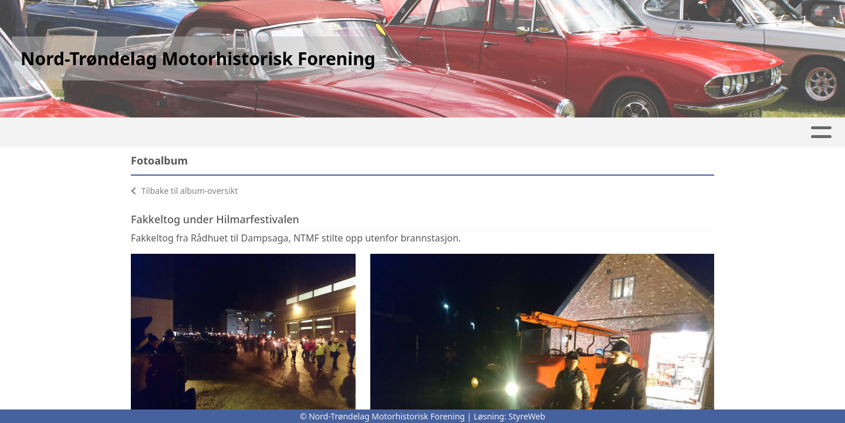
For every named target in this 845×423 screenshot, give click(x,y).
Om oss (579, 132)
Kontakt (649, 132)
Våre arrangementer (368, 132)
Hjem (105, 132)
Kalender (268, 132)
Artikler (156, 132)
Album (211, 132)
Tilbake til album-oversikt (184, 190)
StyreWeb (527, 416)
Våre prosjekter (491, 132)
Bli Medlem (723, 132)
